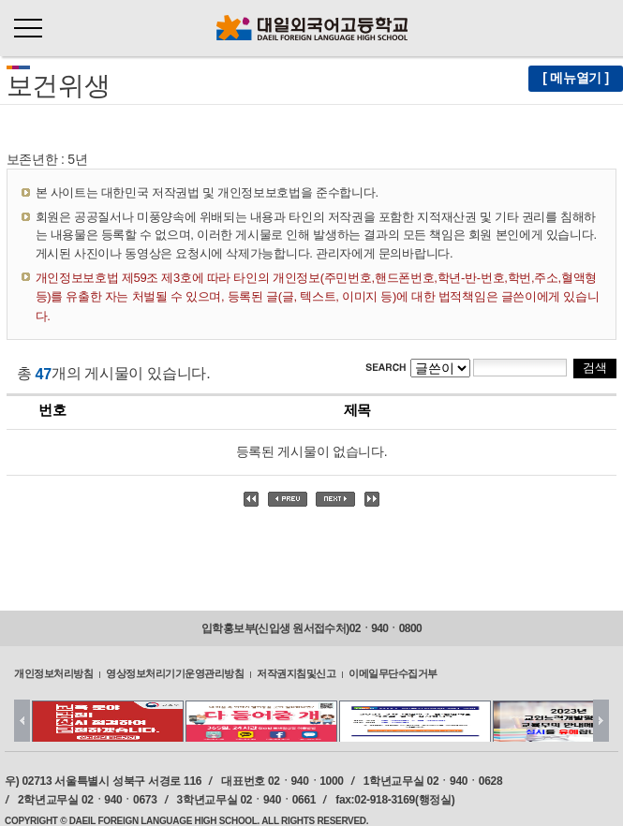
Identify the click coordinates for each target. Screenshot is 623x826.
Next (601, 721)
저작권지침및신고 (296, 673)
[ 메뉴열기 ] (575, 77)
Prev (22, 721)
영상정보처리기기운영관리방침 (175, 673)
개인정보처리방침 (53, 673)
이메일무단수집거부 (393, 673)
